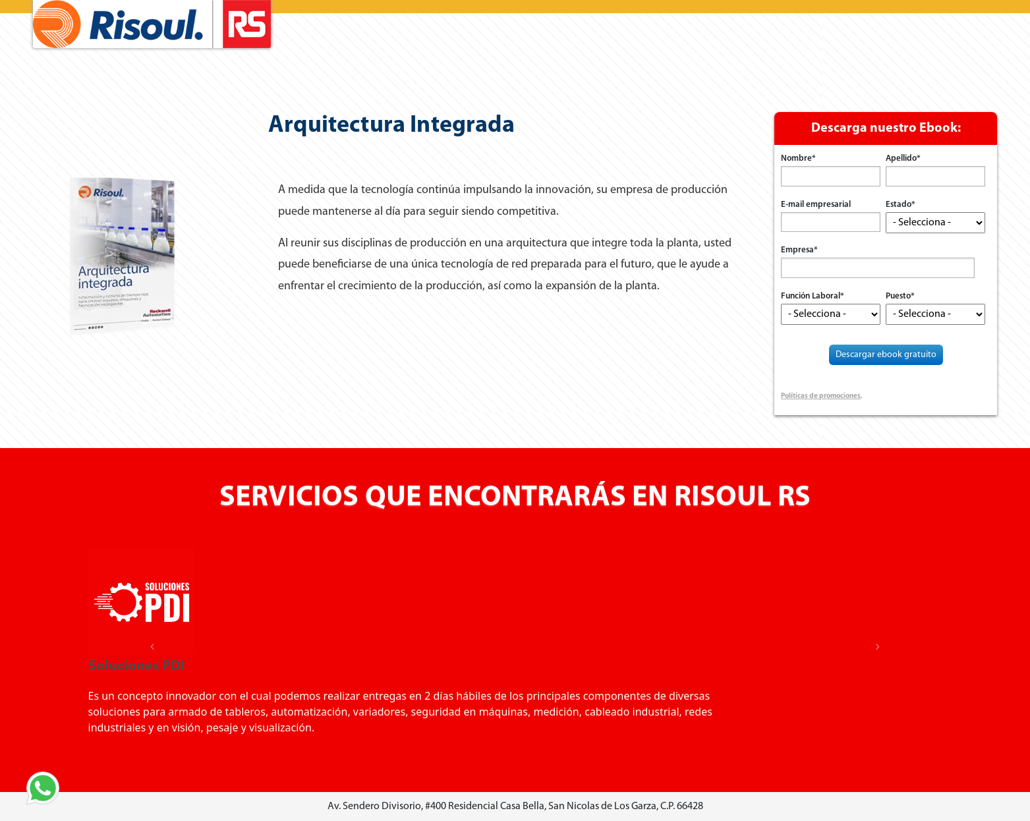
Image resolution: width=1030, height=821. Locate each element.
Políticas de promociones (821, 396)
